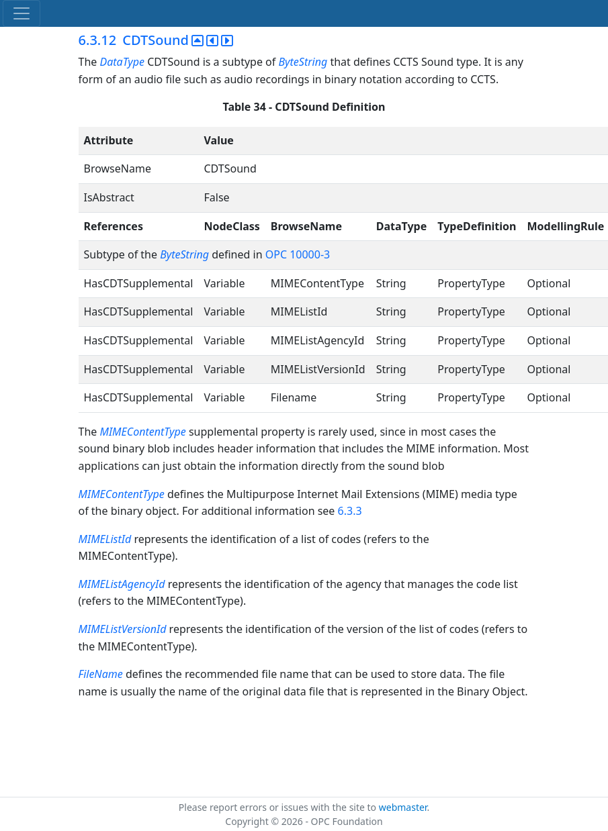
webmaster (403, 807)
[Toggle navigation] (21, 13)
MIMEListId (106, 539)
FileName (101, 674)
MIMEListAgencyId (122, 584)
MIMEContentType (142, 431)
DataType (121, 61)
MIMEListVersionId (123, 629)
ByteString (302, 61)
